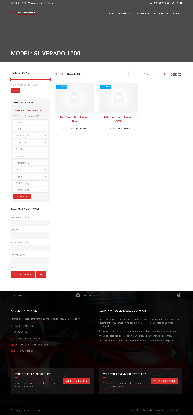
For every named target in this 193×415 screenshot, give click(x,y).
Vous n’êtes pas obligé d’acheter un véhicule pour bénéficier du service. (135, 335)
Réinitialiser (22, 196)
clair (41, 274)
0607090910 (158, 3)
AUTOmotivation (36, 410)
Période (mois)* (18, 255)
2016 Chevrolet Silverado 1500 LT (118, 119)
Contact (178, 410)
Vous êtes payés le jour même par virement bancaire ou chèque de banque (137, 331)
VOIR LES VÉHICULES (76, 381)
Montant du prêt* (20, 217)
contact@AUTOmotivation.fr (45, 3)
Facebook (47, 295)
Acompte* (16, 230)
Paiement (15, 267)
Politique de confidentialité (140, 410)
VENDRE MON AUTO (164, 381)
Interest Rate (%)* (19, 242)
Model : (26, 116)
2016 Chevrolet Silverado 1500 (74, 119)
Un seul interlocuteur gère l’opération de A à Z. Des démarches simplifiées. (137, 340)
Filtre (15, 90)
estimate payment (23, 274)
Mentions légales (163, 410)
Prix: (12, 85)
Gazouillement (133, 295)
